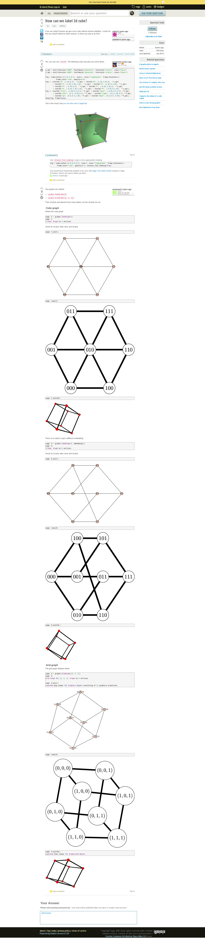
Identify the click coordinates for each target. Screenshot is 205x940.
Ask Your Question (152, 13)
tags (138, 6)
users (148, 6)
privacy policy (64, 930)
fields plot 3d (144, 91)
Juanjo (119, 63)
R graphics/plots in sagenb (148, 64)
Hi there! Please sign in (50, 6)
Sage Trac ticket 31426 (101, 171)
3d (48, 26)
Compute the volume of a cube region (150, 97)
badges (160, 6)
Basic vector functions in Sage (150, 78)
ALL (49, 13)
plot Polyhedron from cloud (149, 107)
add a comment (58, 44)
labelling (62, 26)
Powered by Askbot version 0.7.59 (54, 933)
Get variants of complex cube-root (152, 82)
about (42, 930)
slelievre (55, 175)
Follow (152, 28)
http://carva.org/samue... (124, 194)
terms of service (79, 930)
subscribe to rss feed (154, 36)
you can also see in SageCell (75, 103)
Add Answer (46, 913)
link (133, 155)
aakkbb (119, 33)
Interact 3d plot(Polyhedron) (150, 73)
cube (54, 26)
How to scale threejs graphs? (149, 103)
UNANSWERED (61, 13)
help (65, 6)
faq (48, 930)
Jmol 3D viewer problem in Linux (150, 87)
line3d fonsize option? (147, 68)
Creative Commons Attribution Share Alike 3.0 (125, 936)
